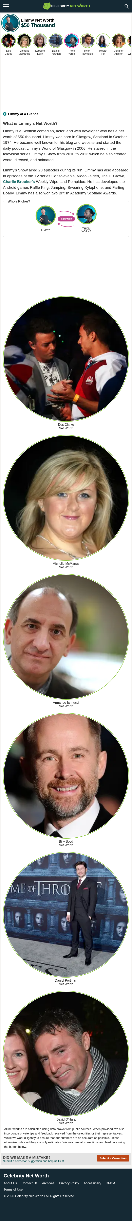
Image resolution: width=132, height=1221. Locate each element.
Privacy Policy (69, 1183)
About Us (10, 1183)
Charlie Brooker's (19, 181)
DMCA (110, 1183)
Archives (48, 1183)
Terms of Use (13, 1189)
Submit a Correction (113, 1158)
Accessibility (92, 1183)
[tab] (66, 115)
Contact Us (29, 1183)
